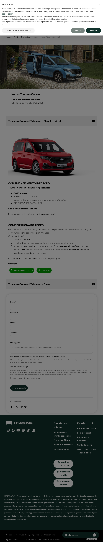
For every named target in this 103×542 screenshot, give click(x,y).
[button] (99, 4)
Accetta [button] (93, 30)
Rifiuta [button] (78, 30)
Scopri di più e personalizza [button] (18, 30)
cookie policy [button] (7, 14)
